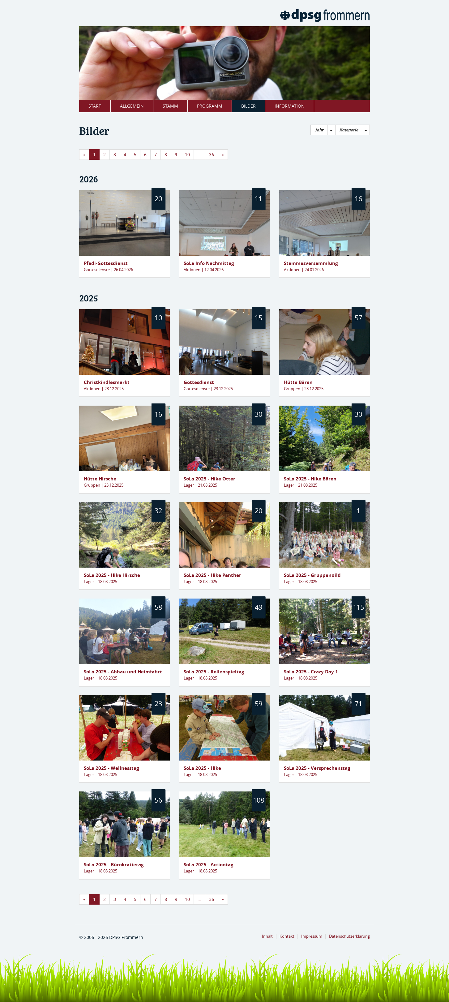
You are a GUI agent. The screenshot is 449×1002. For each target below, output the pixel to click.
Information (290, 106)
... (199, 154)
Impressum (311, 936)
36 (211, 154)
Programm (209, 106)
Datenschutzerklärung (349, 936)
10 (187, 154)
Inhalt (267, 936)
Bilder (248, 106)
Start (94, 106)
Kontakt (287, 936)
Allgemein (132, 106)
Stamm (170, 106)
